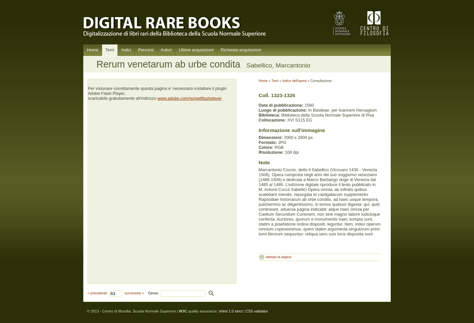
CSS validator (257, 311)
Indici (126, 49)
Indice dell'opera (294, 81)
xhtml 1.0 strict (231, 311)
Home (92, 49)
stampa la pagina (278, 257)
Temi (109, 49)
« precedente (97, 293)
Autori (166, 49)
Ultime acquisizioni (196, 49)
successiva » (134, 293)
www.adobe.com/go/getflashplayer (189, 98)
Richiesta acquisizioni (241, 49)
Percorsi (146, 49)
